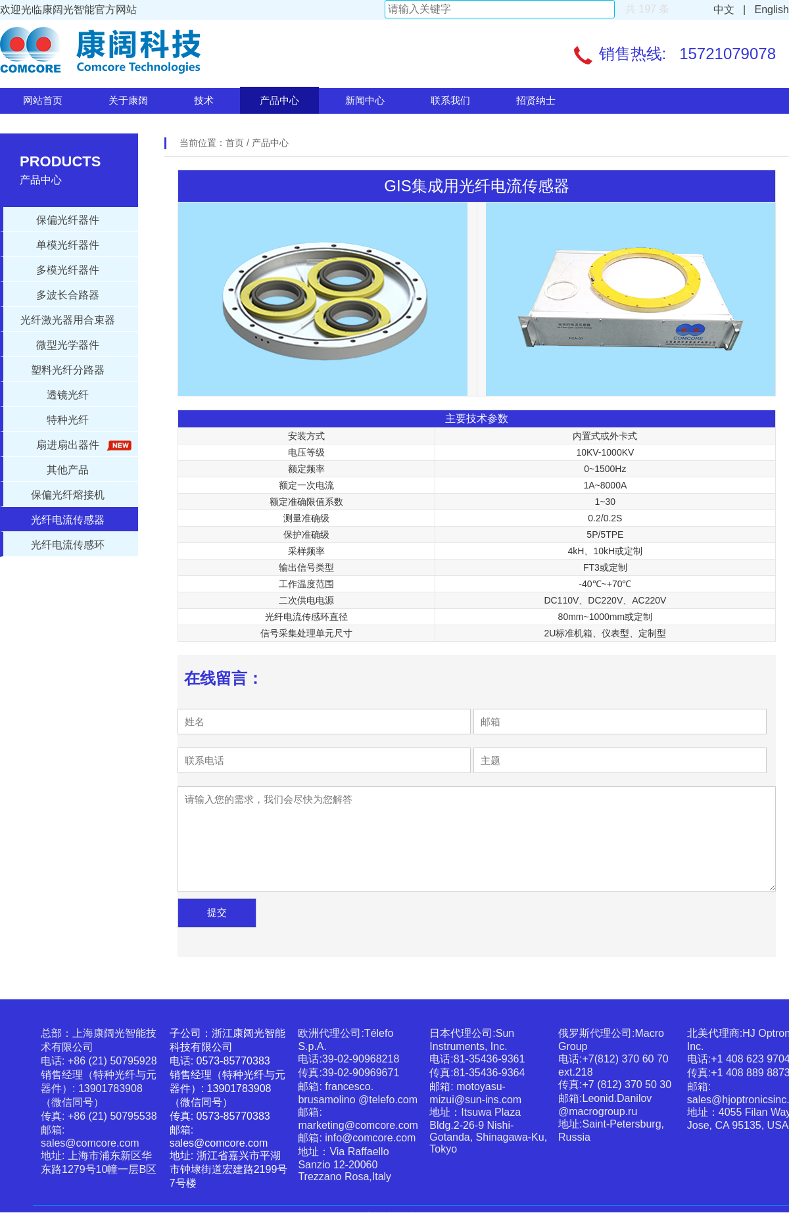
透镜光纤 (68, 394)
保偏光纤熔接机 (68, 494)
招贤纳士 (536, 100)
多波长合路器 (67, 294)
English (769, 9)
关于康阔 (128, 100)
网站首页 (42, 100)
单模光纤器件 (67, 244)
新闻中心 (365, 100)
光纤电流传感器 (68, 519)
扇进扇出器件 (82, 445)
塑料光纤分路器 (68, 369)
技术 (204, 100)
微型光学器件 (67, 344)
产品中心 (279, 100)
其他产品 (68, 469)
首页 (236, 142)
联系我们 (450, 100)
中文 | (729, 9)
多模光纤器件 (67, 269)
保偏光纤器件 (67, 220)
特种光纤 (68, 419)
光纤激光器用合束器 (67, 319)
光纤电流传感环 (68, 544)
